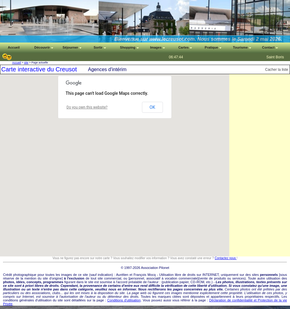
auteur (154, 282)
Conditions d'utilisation (124, 300)
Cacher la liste (276, 69)
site (26, 62)
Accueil (16, 62)
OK (152, 107)
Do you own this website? (87, 107)
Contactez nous (226, 258)
